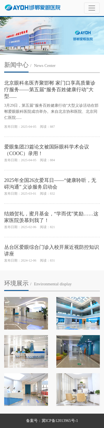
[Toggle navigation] (92, 8)
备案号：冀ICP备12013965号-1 (52, 421)
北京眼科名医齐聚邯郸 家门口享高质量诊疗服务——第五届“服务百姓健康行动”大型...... (49, 89)
